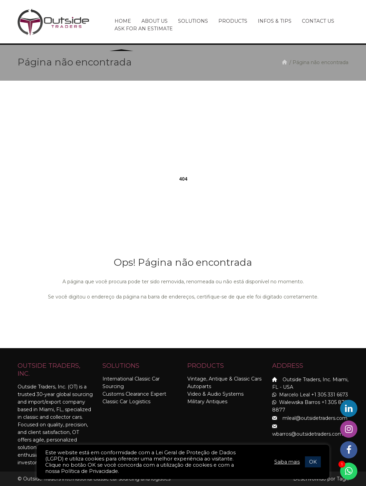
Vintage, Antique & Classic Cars (224, 379)
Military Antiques (207, 401)
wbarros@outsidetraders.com (307, 434)
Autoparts (199, 386)
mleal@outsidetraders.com (315, 418)
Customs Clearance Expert (134, 394)
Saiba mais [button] (287, 462)
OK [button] (313, 462)
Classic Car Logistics (126, 401)
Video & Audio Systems (215, 394)
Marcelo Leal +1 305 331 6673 (310, 395)
